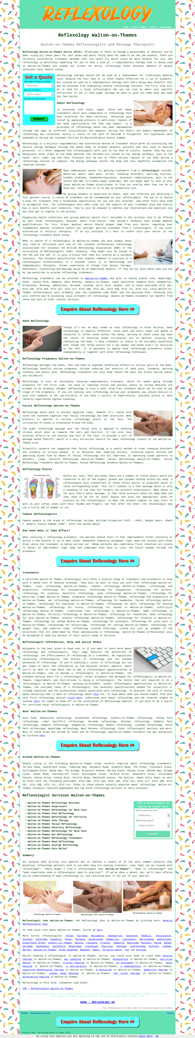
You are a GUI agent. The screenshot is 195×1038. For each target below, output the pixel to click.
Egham (167, 943)
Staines (27, 939)
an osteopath (124, 963)
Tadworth (118, 943)
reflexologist (102, 89)
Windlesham (96, 939)
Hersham (27, 946)
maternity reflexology (78, 593)
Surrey (35, 936)
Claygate (91, 943)
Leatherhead (137, 946)
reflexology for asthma (49, 621)
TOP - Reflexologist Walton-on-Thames (48, 988)
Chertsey (107, 946)
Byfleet (154, 946)
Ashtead (121, 946)
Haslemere (97, 936)
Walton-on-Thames (96, 278)
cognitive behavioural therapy (43, 970)
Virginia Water (112, 950)
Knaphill (56, 939)
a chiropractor (76, 966)
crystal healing (73, 963)
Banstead (132, 943)
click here (75, 698)
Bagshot (85, 950)
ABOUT (143, 27)
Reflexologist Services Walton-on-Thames (64, 795)
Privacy (170, 1013)
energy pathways (45, 147)
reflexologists (52, 936)
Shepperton (115, 936)
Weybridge (75, 946)
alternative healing (36, 977)
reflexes (98, 154)
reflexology (50, 590)
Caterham (41, 939)
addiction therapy (156, 970)
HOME (126, 27)
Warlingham (147, 939)
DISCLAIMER (165, 27)
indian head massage (64, 973)
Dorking (141, 950)
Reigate (80, 939)
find (33, 718)
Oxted (69, 936)
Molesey (146, 943)
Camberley (112, 939)
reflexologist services (142, 728)
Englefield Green (34, 943)
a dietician (104, 970)
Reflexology (30, 143)
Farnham (82, 936)
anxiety (166, 590)
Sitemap (24, 1013)
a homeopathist (130, 966)
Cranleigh (91, 946)
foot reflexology (145, 583)
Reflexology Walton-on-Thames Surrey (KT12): (53, 52)
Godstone (131, 936)
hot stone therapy (127, 973)
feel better (70, 96)
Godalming (42, 946)
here (37, 701)
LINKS (134, 27)
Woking (79, 943)
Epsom (157, 943)
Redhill (146, 936)
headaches (126, 600)
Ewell (96, 950)
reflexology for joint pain (149, 621)
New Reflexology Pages (40, 1013)
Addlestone (164, 939)
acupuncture (120, 959)
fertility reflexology (63, 614)
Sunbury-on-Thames (60, 943)
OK (157, 1036)
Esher (68, 939)
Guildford (58, 946)
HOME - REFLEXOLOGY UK (97, 1002)
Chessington (163, 936)
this (96, 694)
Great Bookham (68, 950)
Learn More (146, 1036)
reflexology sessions (128, 86)
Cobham (167, 946)
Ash (127, 950)
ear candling (72, 959)
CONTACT (153, 27)
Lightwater (129, 939)
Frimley (105, 943)
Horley (27, 950)
